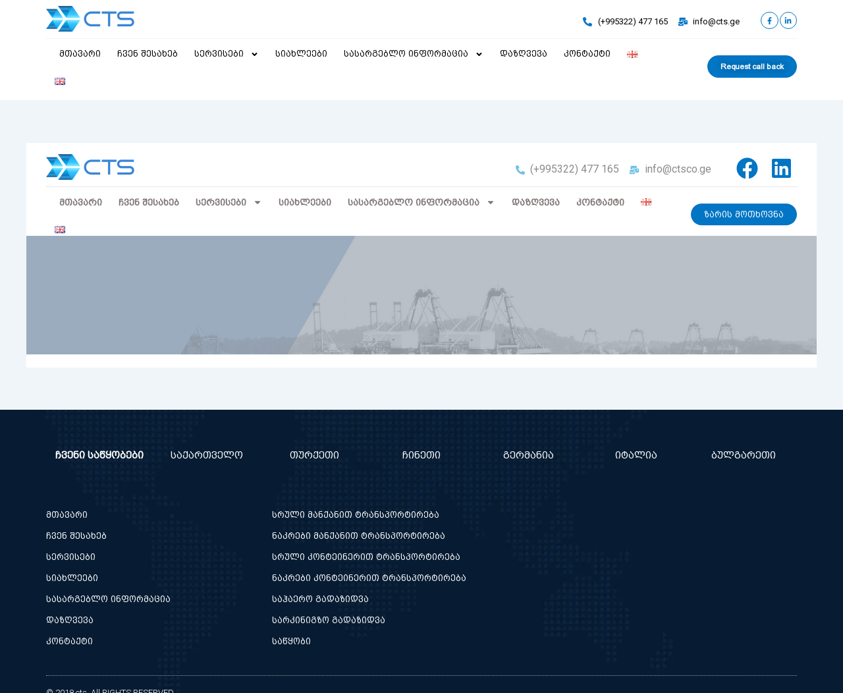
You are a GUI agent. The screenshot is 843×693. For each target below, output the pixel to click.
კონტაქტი (587, 54)
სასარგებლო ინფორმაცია (413, 54)
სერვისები (226, 54)
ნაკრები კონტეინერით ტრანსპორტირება (369, 578)
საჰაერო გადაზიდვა (320, 599)
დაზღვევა (523, 54)
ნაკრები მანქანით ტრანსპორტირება (358, 536)
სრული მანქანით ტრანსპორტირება (355, 515)
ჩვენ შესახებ (147, 54)
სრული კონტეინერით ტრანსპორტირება (366, 557)
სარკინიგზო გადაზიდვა (328, 620)
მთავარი (80, 54)
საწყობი (291, 641)
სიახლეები (301, 54)
